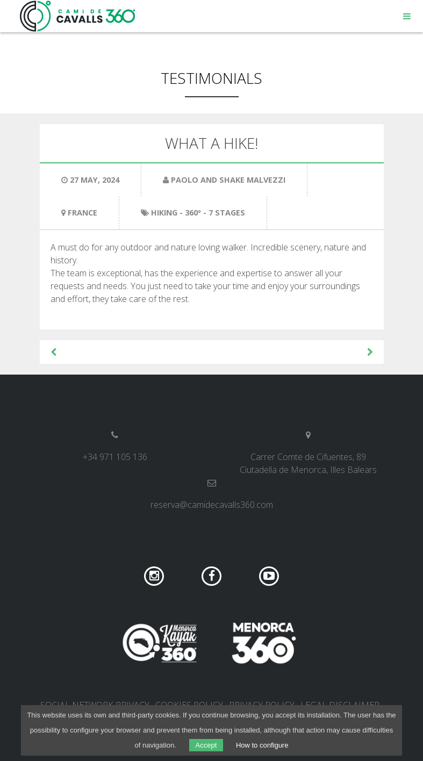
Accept (206, 745)
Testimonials (211, 78)
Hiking (164, 212)
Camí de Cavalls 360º (78, 16)
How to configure (262, 745)
